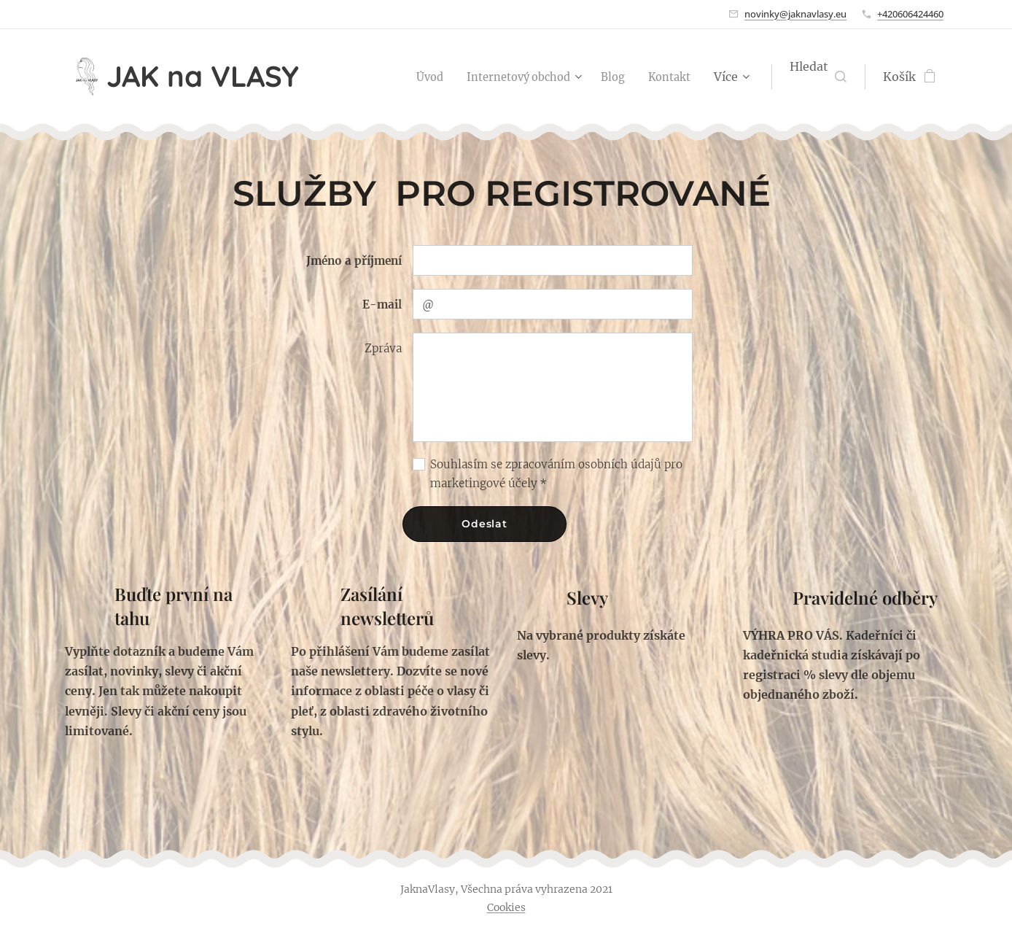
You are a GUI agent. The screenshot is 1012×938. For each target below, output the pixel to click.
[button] (818, 76)
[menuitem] (412, 76)
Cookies (506, 907)
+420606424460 (910, 13)
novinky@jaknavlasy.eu (795, 13)
